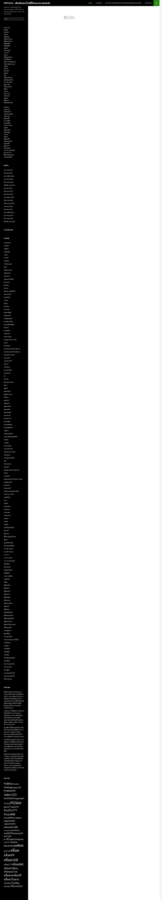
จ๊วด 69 (6, 530)
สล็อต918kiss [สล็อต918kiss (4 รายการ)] (11, 868)
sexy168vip (7, 446)
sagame (6, 431)
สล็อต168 (7, 585)
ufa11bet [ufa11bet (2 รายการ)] (8, 836)
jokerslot (7, 96)
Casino (6, 300)
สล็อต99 (6, 606)
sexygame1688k (9, 458)
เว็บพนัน (6, 655)
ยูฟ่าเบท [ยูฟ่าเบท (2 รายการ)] (7, 851)
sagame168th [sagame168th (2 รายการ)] (9, 824)
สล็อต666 (7, 591)
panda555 (7, 373)
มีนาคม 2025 (8, 209)
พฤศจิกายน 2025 (9, 185)
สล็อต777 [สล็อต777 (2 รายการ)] (8, 865)
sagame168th (8, 114)
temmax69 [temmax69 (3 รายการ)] (18, 833)
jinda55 (6, 32)
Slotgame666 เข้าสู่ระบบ (12, 470)
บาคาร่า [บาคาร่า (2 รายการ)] (7, 842)
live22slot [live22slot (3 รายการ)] (8, 798)
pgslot (6, 48)
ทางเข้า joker (8, 82)
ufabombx (7, 506)
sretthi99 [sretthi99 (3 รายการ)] (8, 833)
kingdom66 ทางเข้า (10, 340)
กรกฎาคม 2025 (9, 197)
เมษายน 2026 (8, 170)
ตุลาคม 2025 (8, 188)
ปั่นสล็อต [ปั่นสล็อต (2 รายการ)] (14, 842)
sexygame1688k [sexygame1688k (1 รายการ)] (9, 830)
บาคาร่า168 (8, 125)
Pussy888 (7, 421)
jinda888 (7, 331)
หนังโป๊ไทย (7, 59)
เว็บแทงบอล (8, 667)
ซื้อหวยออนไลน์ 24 (10, 537)
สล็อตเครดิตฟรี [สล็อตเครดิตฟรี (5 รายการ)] (12, 875)
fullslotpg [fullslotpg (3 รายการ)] (8, 787)
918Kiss (6, 261)
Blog (90, 3)
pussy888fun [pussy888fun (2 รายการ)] (9, 818)
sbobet (6, 440)
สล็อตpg (6, 609)
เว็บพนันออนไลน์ (9, 658)
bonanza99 (7, 294)
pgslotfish (7, 409)
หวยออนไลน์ (8, 157)
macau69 (7, 358)
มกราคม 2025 (8, 215)
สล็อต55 (6, 588)
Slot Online (7, 464)
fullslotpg (7, 132)
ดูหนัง (6, 137)
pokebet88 (7, 412)
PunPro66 (7, 415)
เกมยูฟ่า (6, 646)
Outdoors (7, 367)
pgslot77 (7, 146)
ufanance (7, 509)
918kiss (6, 107)
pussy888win (8, 427)
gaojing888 (7, 312)
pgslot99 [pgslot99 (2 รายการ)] (15, 807)
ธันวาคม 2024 (8, 218)
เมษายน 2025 (8, 206)
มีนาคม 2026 (8, 173)
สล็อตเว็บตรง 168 (9, 624)
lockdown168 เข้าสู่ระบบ (12, 349)
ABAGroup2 (8, 270)
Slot (5, 461)
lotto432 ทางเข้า (9, 355)
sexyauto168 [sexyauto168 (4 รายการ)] (11, 827)
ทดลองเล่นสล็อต (9, 546)
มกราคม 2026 (8, 179)
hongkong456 (8, 321)
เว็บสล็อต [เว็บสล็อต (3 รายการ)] (15, 883)
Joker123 (7, 334)
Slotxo (6, 473)
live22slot (7, 346)
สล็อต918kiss (8, 603)
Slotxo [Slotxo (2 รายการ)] (16, 830)
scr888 (6, 443)
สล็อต (5, 89)
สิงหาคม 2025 (8, 194)
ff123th (6, 306)
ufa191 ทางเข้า (9, 494)
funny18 (6, 309)
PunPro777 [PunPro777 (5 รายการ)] (10, 810)
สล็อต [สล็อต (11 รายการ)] (15, 850)
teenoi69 (7, 485)
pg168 (6, 30)
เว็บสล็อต (7, 661)
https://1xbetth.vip (10, 62)
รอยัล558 (7, 579)
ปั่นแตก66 (7, 148)
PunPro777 (8, 418)
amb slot (6, 276)
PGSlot (6, 397)
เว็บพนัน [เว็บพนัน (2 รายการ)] (7, 883)
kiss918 (6, 71)
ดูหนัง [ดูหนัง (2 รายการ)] (21, 839)
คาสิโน (6, 524)
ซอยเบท (6, 534)
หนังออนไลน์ (8, 141)
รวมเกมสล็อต (8, 576)
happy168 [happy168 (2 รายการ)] (17, 787)
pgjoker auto (8, 394)
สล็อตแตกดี (7, 627)
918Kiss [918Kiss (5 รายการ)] (8, 783)
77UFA (6, 258)
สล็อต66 (6, 37)
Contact (99, 3)
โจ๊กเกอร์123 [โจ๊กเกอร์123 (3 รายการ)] (17, 886)
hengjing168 (8, 318)
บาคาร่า (6, 53)
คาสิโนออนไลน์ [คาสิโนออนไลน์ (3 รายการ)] (11, 839)
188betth (7, 252)
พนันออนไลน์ (8, 570)
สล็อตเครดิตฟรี (9, 618)
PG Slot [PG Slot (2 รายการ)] (7, 803)
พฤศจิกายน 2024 (9, 221)
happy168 (7, 315)
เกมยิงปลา (7, 643)
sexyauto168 (8, 449)
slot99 (6, 34)
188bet (6, 249)
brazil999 (7, 297)
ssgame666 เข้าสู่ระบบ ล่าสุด (13, 479)
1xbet (6, 255)
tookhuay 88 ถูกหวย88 (11, 491)
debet (6, 303)
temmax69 (7, 488)
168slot (6, 246)
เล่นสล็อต (7, 652)
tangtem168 (8, 482)
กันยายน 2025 (8, 191)
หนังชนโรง (7, 112)
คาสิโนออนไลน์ (9, 527)
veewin (6, 518)
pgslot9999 (7, 406)
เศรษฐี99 (7, 670)
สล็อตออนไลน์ (8, 103)
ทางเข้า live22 (8, 549)
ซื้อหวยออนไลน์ (9, 155)
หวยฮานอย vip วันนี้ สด (11, 640)
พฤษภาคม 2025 (9, 203)
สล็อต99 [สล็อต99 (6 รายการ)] (9, 855)
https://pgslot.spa (9, 64)
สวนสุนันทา (7, 630)
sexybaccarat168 (9, 452)
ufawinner (7, 515)
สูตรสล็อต (7, 634)
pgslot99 (7, 403)
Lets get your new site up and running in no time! (123, 3)
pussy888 (7, 50)
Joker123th (8, 337)
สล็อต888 (7, 43)
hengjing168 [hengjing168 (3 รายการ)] (9, 790)
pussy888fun (8, 424)
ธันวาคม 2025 (8, 182)
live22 (6, 134)
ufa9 (5, 500)
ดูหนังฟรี (6, 118)
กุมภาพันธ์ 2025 (9, 212)
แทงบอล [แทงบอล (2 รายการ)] (7, 886)
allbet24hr (7, 273)
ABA (5, 267)
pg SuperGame (9, 382)
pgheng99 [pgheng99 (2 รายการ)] (20, 798)
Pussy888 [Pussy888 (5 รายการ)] (9, 814)
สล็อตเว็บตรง (8, 39)
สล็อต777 (7, 594)
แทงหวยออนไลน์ (9, 676)
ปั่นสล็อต (6, 564)
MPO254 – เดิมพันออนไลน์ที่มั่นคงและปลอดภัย (27, 3)
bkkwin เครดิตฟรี (9, 291)
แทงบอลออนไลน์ (9, 673)
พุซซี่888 (6, 573)
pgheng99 (7, 130)
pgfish (6, 388)
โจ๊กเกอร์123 (8, 87)
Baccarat (7, 282)
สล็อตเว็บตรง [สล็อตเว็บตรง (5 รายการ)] (11, 879)
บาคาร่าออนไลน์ (9, 150)
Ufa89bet (7, 497)
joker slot (7, 84)
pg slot (6, 68)
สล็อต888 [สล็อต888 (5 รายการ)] (17, 864)
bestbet (6, 285)
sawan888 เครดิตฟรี (10, 437)
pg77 (5, 385)
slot (5, 75)
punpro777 (8, 153)
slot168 (6, 467)
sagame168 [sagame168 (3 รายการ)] (9, 820)
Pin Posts (148, 3)
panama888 (8, 370)
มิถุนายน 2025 (8, 200)
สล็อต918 (7, 600)
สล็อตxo (6, 100)
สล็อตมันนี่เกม (8, 612)
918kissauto (8, 264)
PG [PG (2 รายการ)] (14, 798)
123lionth (7, 243)
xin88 (6, 521)
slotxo (6, 55)
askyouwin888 (9, 279)
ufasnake (7, 512)
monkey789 (8, 361)
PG (5, 376)
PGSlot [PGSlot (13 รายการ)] (15, 803)
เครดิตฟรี (7, 649)
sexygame (7, 455)
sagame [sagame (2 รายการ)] (18, 818)
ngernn (6, 364)
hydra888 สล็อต (9, 324)
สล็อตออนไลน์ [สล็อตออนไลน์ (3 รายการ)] (10, 871)
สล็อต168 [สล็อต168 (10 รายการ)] (11, 860)
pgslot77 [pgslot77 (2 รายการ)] (7, 807)
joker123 (7, 28)
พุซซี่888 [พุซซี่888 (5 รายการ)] (18, 845)
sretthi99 (7, 476)
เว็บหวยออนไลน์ (9, 664)
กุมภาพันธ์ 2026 (9, 176)
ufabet (6, 503)
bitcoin (6, 288)
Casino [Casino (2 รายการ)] (16, 784)
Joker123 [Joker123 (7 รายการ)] (10, 794)
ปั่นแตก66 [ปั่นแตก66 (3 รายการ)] (8, 845)
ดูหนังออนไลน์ (8, 80)
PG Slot (6, 379)
